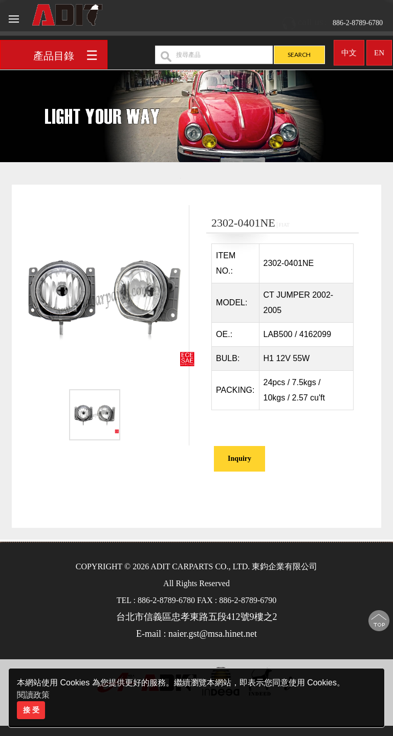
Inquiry (239, 458)
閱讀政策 (33, 694)
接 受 (31, 710)
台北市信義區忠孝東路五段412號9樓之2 (196, 617)
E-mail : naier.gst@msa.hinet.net (196, 634)
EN (379, 49)
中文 (349, 49)
